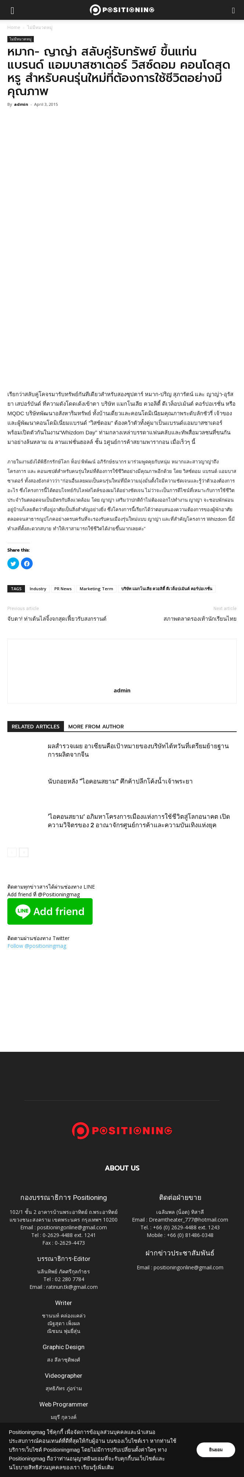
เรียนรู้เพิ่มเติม (97, 1467)
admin (21, 104)
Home (13, 27)
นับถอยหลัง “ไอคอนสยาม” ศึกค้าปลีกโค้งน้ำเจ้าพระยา (120, 781)
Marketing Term (96, 588)
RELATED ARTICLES (36, 727)
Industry (38, 588)
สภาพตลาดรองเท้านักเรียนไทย (200, 619)
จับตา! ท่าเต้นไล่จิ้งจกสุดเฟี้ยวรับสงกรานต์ (57, 619)
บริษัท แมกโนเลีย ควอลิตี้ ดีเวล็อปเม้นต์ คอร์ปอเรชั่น (166, 588)
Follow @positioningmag (36, 945)
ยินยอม (215, 1449)
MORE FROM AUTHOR (96, 727)
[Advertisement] (122, 336)
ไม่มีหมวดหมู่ (40, 27)
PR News (63, 588)
